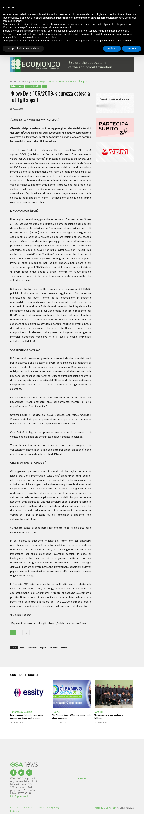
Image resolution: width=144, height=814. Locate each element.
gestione (64, 647)
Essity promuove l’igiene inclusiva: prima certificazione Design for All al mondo (26, 716)
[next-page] (18, 729)
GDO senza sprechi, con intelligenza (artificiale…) (108, 716)
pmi (44, 86)
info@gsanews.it (19, 796)
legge (22, 647)
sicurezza (54, 647)
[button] (139, 5)
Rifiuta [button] (112, 48)
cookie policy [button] (14, 21)
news (57, 711)
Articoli (99, 711)
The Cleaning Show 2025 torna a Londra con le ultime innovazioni (71, 716)
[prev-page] (12, 729)
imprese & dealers (33, 86)
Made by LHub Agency (105, 807)
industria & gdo (25, 81)
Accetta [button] (132, 48)
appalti (43, 647)
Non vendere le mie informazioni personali (105, 30)
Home (13, 81)
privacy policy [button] (49, 37)
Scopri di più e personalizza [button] (23, 48)
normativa (32, 647)
